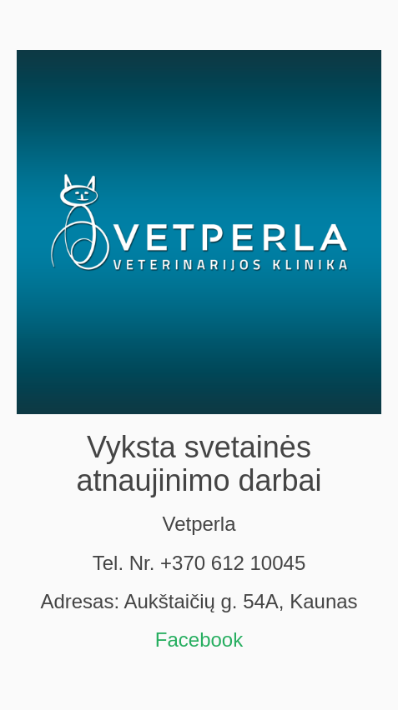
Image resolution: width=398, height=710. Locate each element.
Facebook (199, 639)
